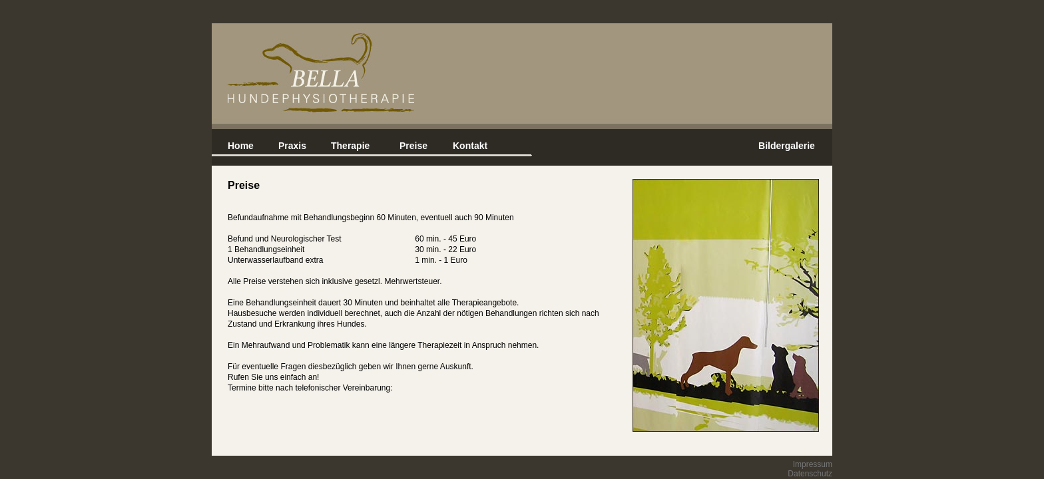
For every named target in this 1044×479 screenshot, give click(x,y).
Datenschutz (810, 473)
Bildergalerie (786, 145)
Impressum (812, 464)
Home (241, 145)
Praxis (292, 145)
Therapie (350, 145)
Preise (413, 145)
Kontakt (470, 145)
